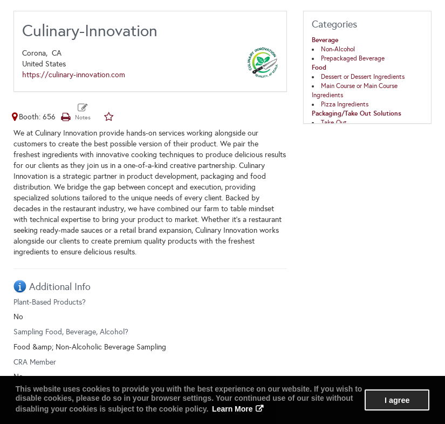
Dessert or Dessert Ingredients (363, 76)
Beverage (325, 40)
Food (319, 67)
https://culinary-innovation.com (73, 74)
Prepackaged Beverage (353, 58)
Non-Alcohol (338, 49)
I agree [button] (397, 400)
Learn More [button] (232, 409)
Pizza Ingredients (344, 104)
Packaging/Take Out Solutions (356, 113)
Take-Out (334, 122)
